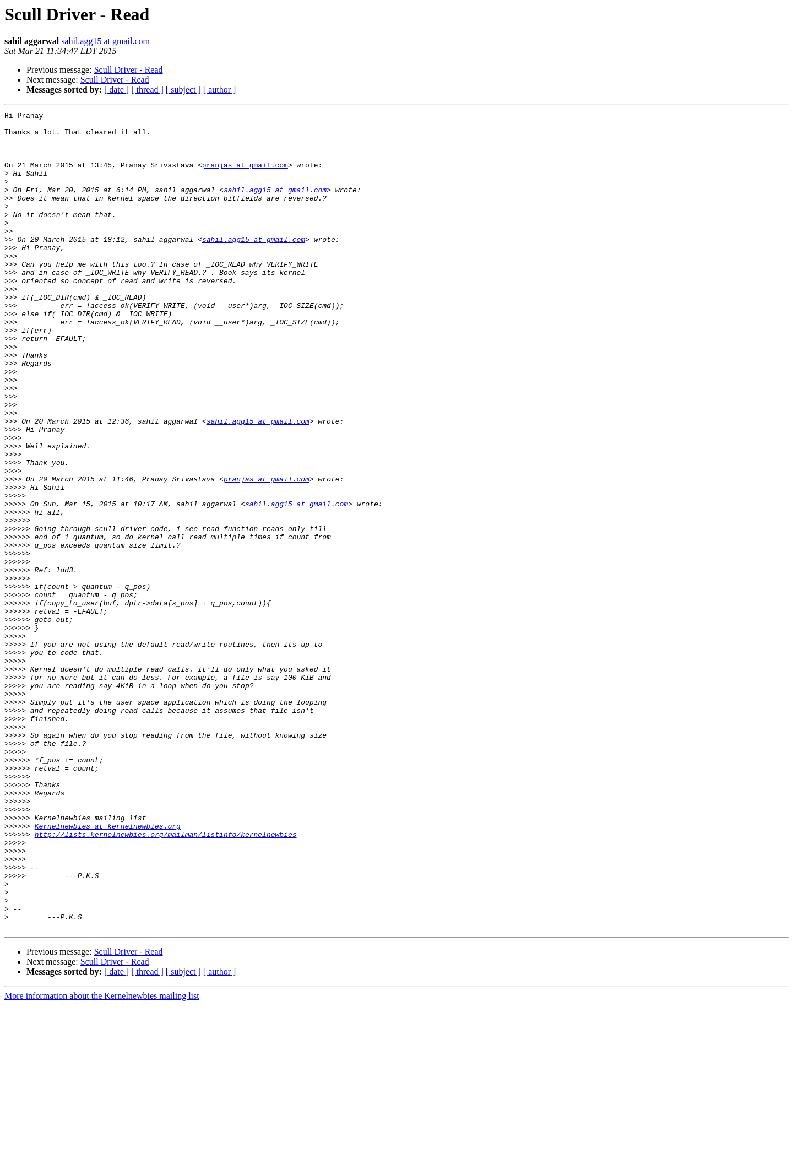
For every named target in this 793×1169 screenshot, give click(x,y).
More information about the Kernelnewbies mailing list (101, 1159)
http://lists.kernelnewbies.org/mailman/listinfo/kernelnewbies (166, 979)
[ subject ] (183, 89)
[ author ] (219, 89)
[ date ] (116, 89)
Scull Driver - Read (128, 69)
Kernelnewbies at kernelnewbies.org (108, 970)
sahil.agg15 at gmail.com (105, 41)
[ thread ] (147, 89)
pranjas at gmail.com (245, 176)
